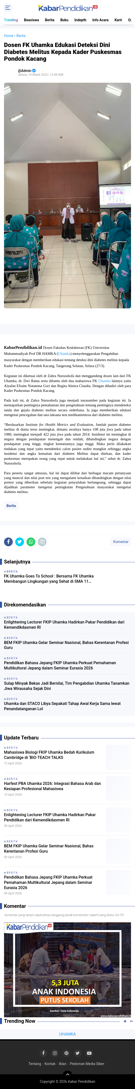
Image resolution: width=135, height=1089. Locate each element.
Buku (64, 20)
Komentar (120, 542)
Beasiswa (31, 20)
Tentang (34, 1064)
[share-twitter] (19, 542)
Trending (11, 20)
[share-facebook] (8, 542)
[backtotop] (67, 1076)
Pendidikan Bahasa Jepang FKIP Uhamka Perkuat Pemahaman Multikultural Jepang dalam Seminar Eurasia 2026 (60, 665)
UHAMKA (67, 1034)
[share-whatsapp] (30, 542)
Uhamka (64, 354)
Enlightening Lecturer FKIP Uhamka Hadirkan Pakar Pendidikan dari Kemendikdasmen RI (64, 625)
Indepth (80, 20)
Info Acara (100, 20)
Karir (118, 20)
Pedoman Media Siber (87, 1064)
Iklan (62, 1064)
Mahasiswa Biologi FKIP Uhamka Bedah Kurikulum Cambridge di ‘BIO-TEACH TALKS (49, 755)
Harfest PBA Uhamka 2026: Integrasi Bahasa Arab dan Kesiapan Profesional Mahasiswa (52, 786)
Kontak (50, 1064)
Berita (49, 20)
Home (9, 36)
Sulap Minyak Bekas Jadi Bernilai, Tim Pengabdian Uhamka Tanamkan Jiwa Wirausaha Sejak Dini (66, 686)
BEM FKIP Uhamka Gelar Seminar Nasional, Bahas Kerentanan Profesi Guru (66, 645)
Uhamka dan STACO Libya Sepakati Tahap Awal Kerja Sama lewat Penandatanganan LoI (62, 706)
